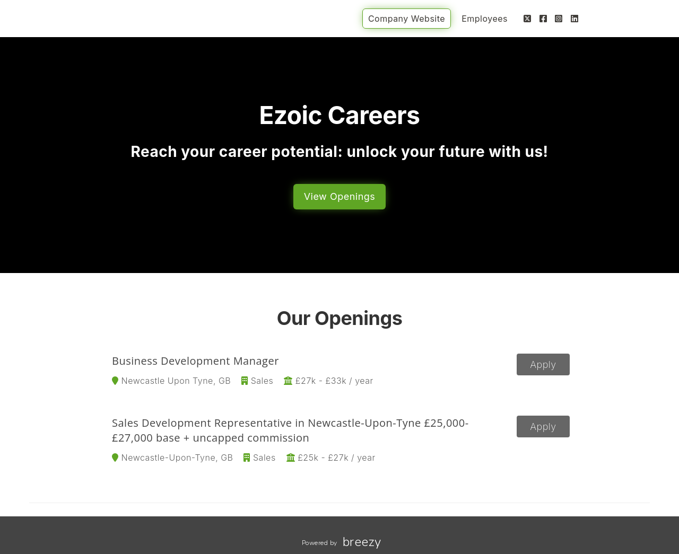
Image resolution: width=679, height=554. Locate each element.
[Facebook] (543, 18)
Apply (543, 364)
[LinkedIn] (575, 18)
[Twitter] (528, 18)
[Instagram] (559, 18)
